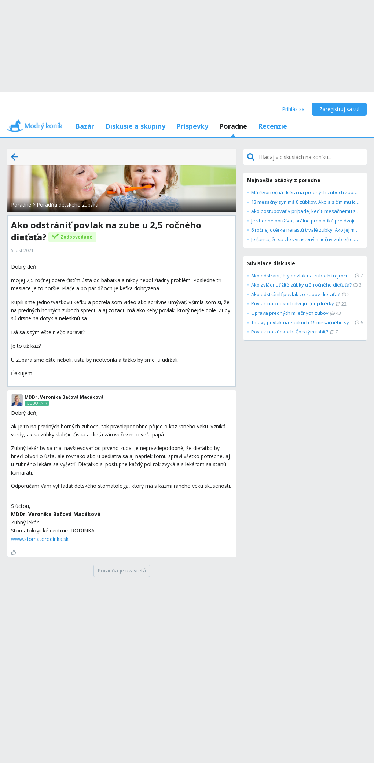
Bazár (84, 126)
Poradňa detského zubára (67, 204)
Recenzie (272, 126)
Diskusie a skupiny (135, 126)
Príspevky (192, 126)
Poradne (233, 126)
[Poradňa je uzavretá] (122, 571)
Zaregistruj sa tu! (339, 109)
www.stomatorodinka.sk (40, 538)
